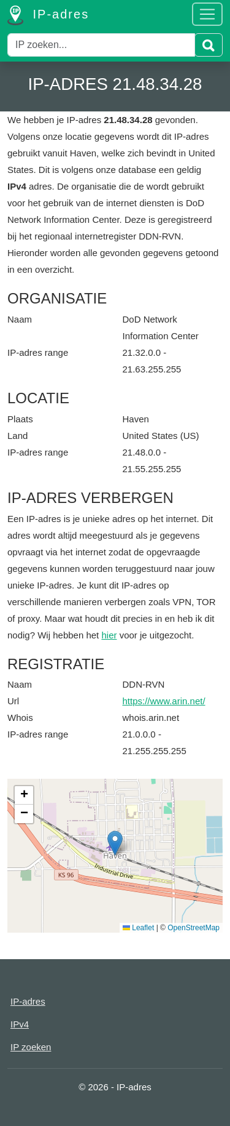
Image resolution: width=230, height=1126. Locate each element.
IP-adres (48, 15)
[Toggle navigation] (207, 14)
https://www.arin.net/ (164, 701)
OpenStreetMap (193, 927)
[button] (115, 843)
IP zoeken (30, 1047)
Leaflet (138, 927)
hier (109, 635)
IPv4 (19, 1024)
